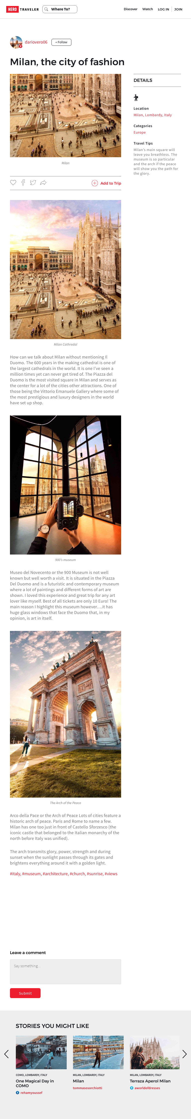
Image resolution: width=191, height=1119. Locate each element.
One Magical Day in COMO (35, 1083)
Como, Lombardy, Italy (31, 1075)
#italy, (16, 873)
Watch (148, 9)
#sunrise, (95, 873)
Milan (78, 1081)
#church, (78, 873)
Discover (131, 9)
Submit (25, 993)
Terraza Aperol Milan (150, 1081)
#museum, (32, 873)
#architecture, (56, 873)
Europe (140, 132)
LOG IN (163, 9)
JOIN (178, 9)
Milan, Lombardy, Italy (153, 115)
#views (111, 873)
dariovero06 (36, 42)
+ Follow (61, 42)
